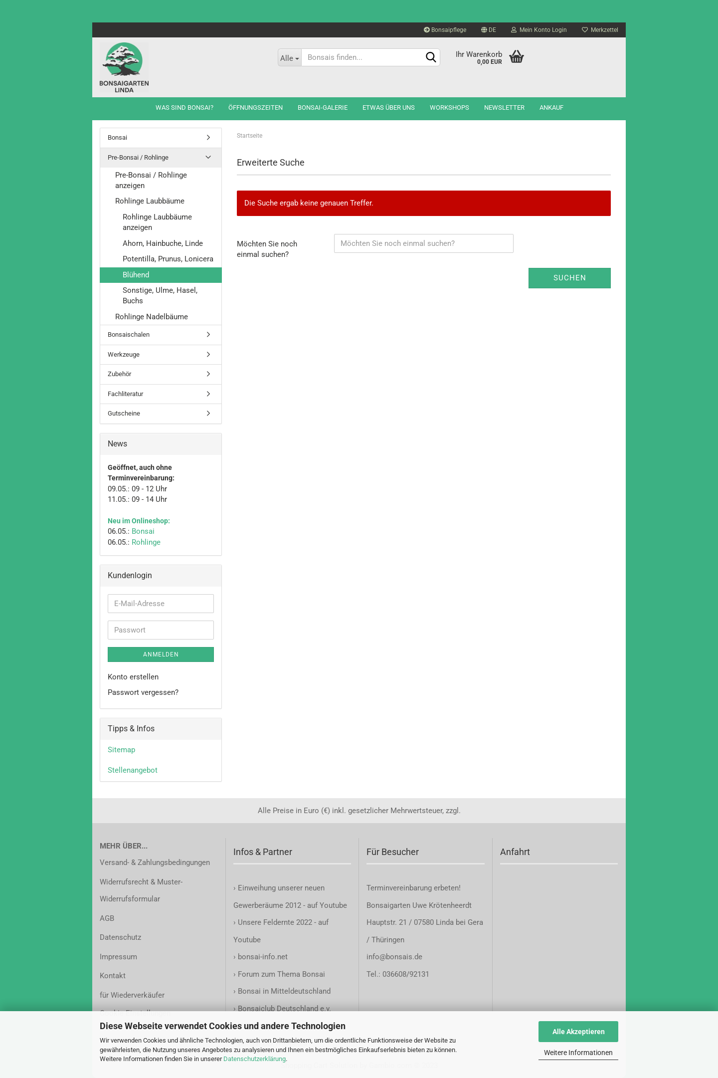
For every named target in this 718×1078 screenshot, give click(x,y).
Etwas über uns (388, 107)
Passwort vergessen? (143, 692)
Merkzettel (600, 29)
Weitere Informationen (578, 1053)
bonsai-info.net (262, 956)
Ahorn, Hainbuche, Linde (163, 243)
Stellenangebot (133, 770)
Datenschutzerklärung (254, 1059)
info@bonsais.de (394, 956)
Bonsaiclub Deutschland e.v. (284, 1008)
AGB (107, 918)
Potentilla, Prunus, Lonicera (168, 258)
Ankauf (551, 107)
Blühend (136, 274)
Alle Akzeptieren (578, 1032)
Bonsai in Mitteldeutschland (284, 991)
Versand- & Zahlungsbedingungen (155, 862)
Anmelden (161, 654)
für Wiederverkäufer (132, 995)
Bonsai (117, 137)
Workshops (449, 107)
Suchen (569, 277)
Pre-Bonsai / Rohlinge (138, 157)
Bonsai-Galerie (323, 107)
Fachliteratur (125, 394)
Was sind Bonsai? (184, 107)
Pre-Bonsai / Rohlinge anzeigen (151, 180)
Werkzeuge (124, 354)
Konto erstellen (133, 676)
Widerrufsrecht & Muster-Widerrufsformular (141, 890)
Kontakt (113, 975)
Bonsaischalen (129, 334)
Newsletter (504, 107)
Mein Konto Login (539, 29)
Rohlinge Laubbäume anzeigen (157, 222)
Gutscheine (124, 413)
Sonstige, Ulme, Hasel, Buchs (160, 295)
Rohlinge (146, 542)
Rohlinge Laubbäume (149, 201)
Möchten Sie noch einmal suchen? (267, 249)
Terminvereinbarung (400, 887)
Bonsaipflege (445, 29)
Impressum (118, 956)
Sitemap (121, 749)
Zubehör (119, 374)
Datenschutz (120, 937)
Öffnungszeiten (255, 107)
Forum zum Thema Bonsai (281, 974)
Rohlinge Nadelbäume (151, 316)
